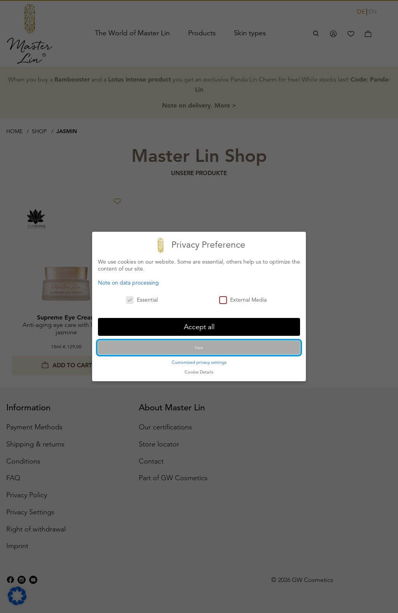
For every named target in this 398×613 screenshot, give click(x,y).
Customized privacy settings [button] (199, 362)
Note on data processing (128, 282)
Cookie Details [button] (199, 372)
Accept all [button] (199, 327)
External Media (243, 299)
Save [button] (199, 347)
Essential (142, 299)
